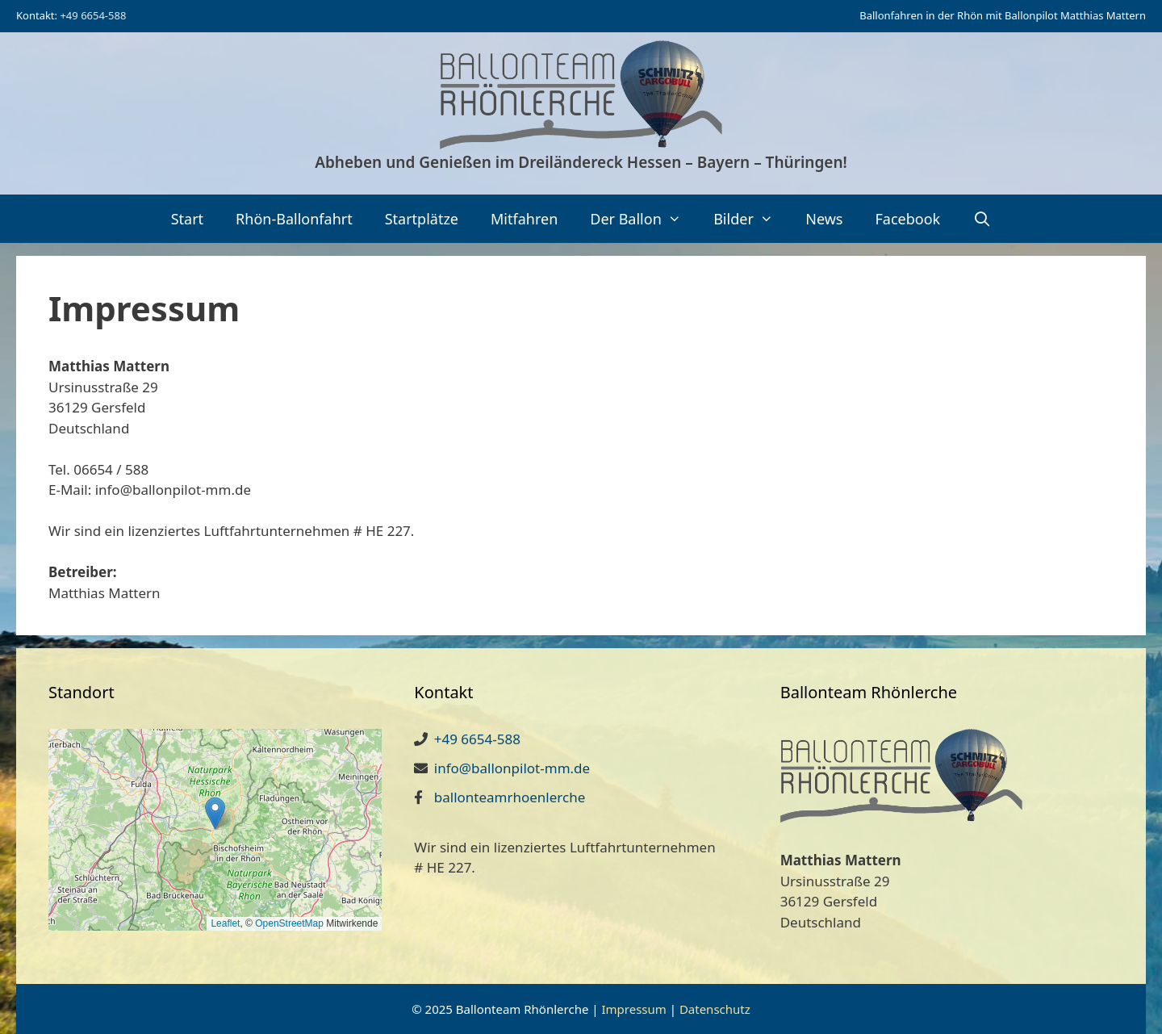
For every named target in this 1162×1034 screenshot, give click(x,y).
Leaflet (225, 923)
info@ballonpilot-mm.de (512, 768)
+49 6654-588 (93, 15)
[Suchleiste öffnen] (981, 219)
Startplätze (421, 218)
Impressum (633, 1009)
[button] (215, 813)
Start (187, 218)
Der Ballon (643, 219)
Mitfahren (524, 218)
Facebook (907, 218)
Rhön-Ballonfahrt (294, 218)
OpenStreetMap (289, 923)
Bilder (751, 219)
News (823, 218)
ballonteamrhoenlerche (510, 797)
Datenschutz (714, 1009)
